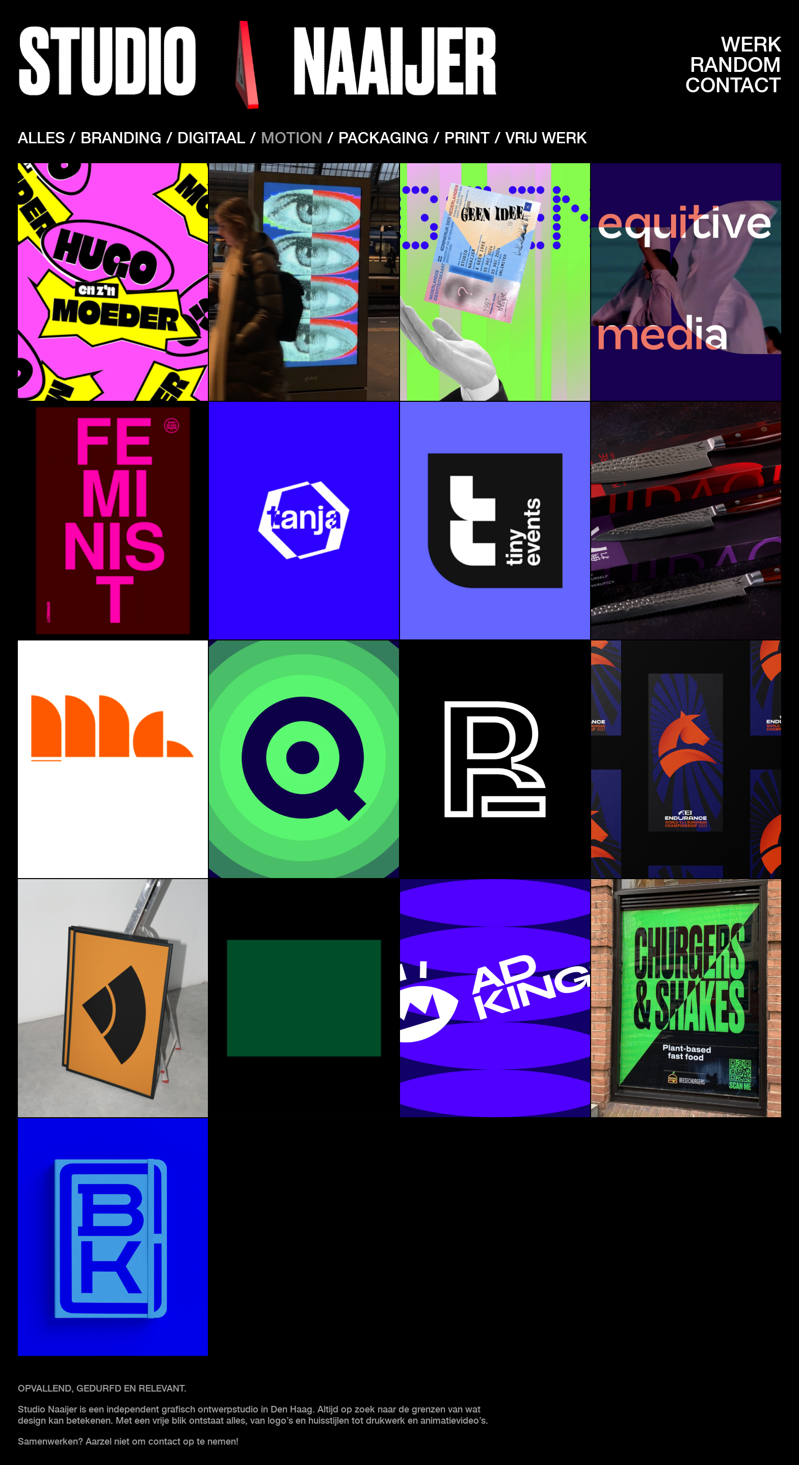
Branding (121, 137)
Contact (733, 85)
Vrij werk (546, 137)
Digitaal (211, 137)
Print (467, 137)
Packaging (383, 137)
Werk (751, 44)
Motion (292, 137)
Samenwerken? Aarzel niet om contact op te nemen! (129, 1441)
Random (735, 65)
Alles (41, 137)
